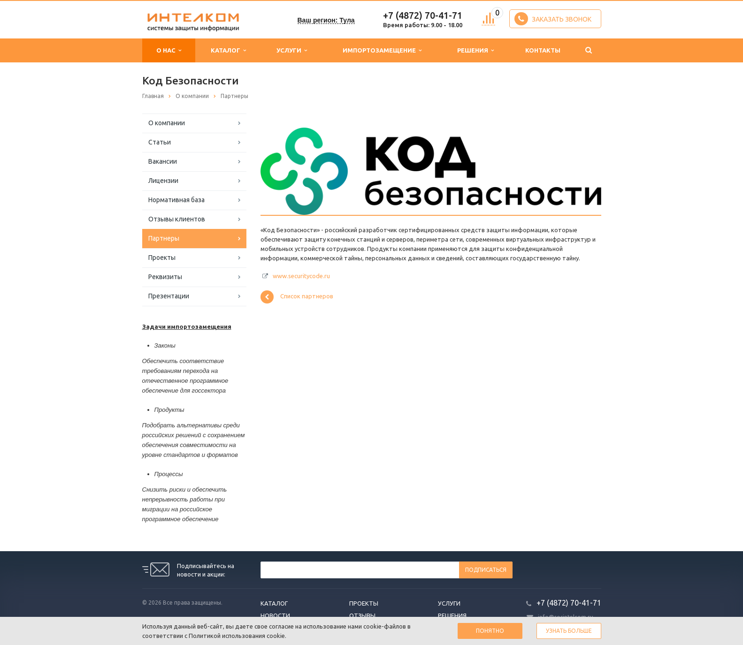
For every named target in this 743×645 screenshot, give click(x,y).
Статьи (159, 142)
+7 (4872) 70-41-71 (422, 15)
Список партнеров (296, 297)
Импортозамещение (382, 50)
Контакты (542, 50)
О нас (168, 50)
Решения (475, 50)
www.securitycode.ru (301, 276)
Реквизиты (165, 277)
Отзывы (362, 615)
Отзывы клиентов (176, 219)
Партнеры (163, 238)
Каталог (228, 50)
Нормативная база (176, 200)
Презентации (168, 296)
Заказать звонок (552, 18)
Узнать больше (569, 631)
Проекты (162, 257)
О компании (166, 123)
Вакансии (162, 161)
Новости (275, 615)
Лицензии (163, 180)
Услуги (291, 50)
